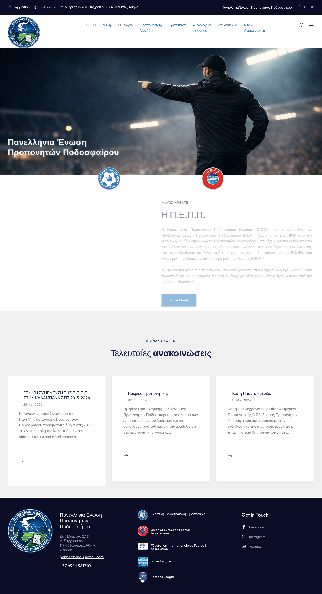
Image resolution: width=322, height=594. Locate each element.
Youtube (252, 546)
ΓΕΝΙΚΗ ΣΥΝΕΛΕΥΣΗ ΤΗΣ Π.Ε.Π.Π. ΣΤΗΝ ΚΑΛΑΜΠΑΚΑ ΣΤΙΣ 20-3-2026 (56, 395)
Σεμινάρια (125, 25)
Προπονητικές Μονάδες (151, 28)
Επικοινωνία (227, 25)
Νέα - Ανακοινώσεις (255, 28)
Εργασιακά (177, 25)
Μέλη (107, 25)
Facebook (253, 527)
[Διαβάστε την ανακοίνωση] (21, 460)
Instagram (253, 536)
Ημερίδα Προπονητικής (148, 393)
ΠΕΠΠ (91, 25)
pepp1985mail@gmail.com (82, 556)
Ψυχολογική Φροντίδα (202, 28)
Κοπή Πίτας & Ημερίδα (251, 393)
